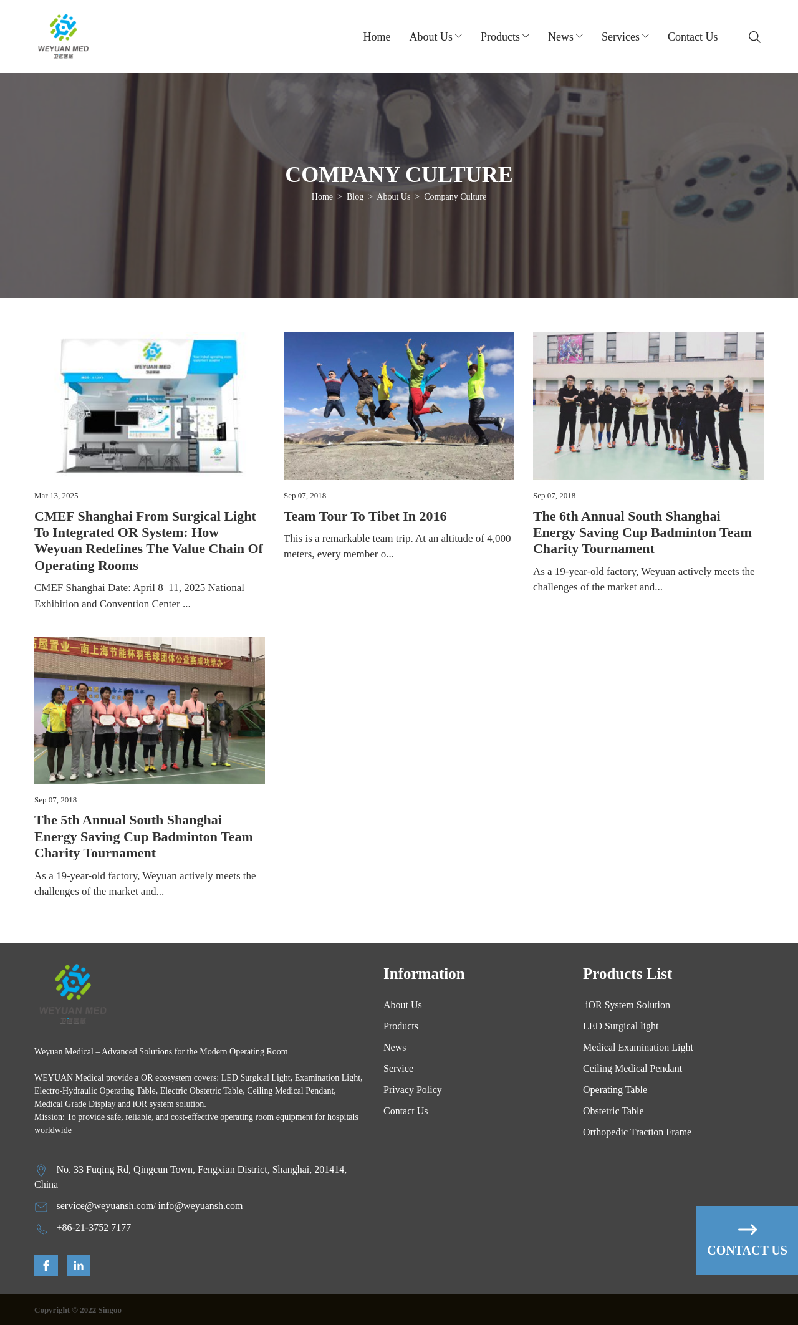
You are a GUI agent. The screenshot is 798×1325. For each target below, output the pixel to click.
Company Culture (455, 196)
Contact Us (693, 37)
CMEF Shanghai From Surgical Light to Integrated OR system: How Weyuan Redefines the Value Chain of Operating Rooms (148, 540)
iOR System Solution (626, 1005)
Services (621, 37)
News (561, 37)
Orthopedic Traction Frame (637, 1132)
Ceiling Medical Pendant (632, 1068)
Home (377, 37)
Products (500, 37)
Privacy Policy (412, 1089)
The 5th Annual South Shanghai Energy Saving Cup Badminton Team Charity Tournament (143, 836)
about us (431, 37)
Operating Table (615, 1089)
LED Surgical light (620, 1026)
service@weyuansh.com (105, 1205)
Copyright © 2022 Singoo (78, 1309)
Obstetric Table (613, 1111)
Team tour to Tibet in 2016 (365, 516)
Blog (355, 196)
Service (398, 1068)
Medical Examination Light (638, 1047)
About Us (393, 196)
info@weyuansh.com (200, 1205)
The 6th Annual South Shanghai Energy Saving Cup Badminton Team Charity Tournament (642, 532)
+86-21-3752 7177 (94, 1227)
